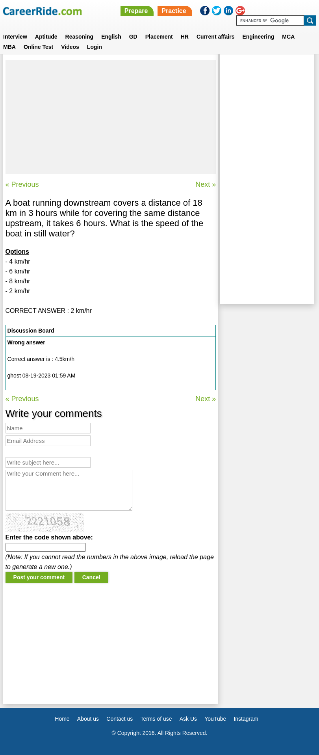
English (111, 36)
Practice (173, 10)
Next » (205, 184)
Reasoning (79, 36)
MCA (288, 36)
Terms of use (156, 719)
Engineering (258, 36)
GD (133, 36)
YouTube (215, 719)
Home (62, 719)
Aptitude (46, 36)
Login (94, 47)
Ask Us (188, 719)
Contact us (119, 719)
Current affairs (215, 36)
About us (88, 719)
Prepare (136, 10)
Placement (159, 36)
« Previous (22, 184)
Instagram (246, 719)
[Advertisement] (111, 117)
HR (185, 36)
